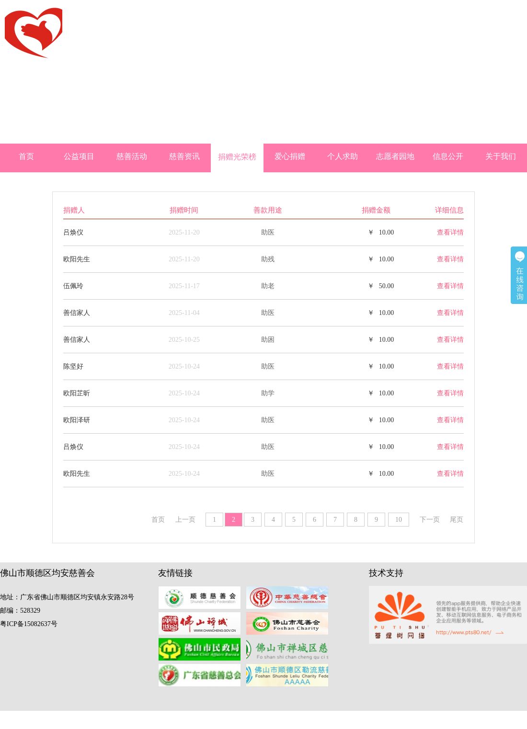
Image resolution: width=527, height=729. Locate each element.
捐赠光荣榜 (237, 157)
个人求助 (342, 156)
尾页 (456, 519)
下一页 (430, 519)
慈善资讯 (184, 156)
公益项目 (79, 156)
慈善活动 (131, 156)
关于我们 (500, 156)
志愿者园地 (395, 156)
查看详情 (450, 232)
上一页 (185, 519)
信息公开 (448, 156)
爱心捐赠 (290, 156)
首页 (26, 156)
